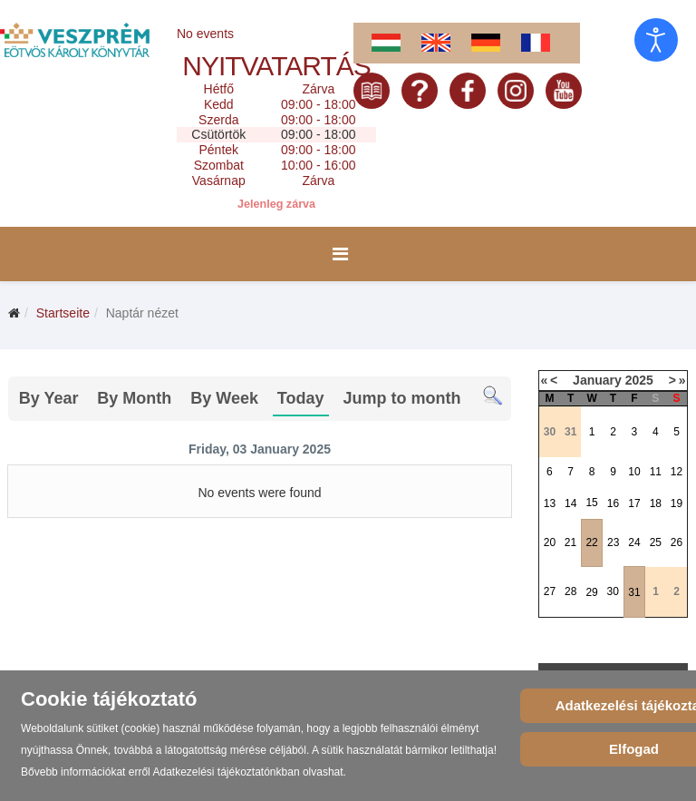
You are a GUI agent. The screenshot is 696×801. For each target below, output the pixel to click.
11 (656, 471)
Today (300, 398)
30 (613, 591)
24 (634, 542)
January (597, 380)
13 (550, 503)
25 (656, 542)
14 (570, 503)
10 (634, 471)
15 (591, 502)
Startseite (63, 313)
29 (591, 592)
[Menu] (340, 254)
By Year (49, 398)
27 (550, 591)
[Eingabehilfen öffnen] (656, 40)
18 (656, 503)
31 (634, 592)
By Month (134, 398)
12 (676, 471)
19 (676, 503)
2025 (639, 380)
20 (550, 542)
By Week (224, 398)
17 (634, 503)
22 (591, 542)
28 (570, 591)
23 (613, 542)
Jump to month (401, 398)
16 (613, 503)
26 (676, 542)
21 (570, 542)
